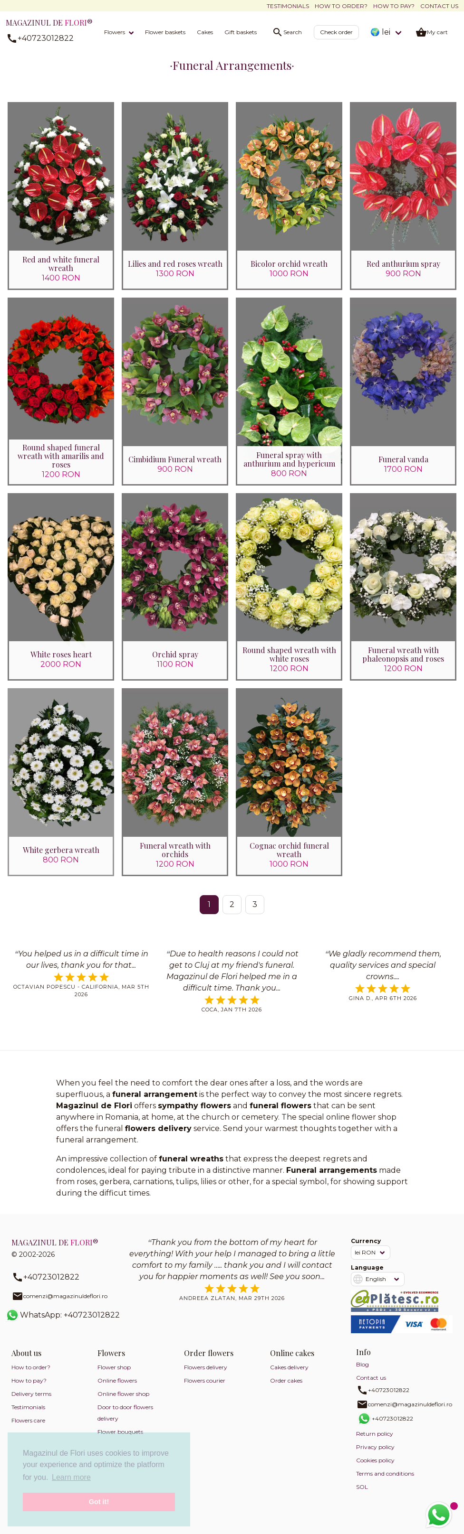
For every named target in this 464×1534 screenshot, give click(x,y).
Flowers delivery (205, 1375)
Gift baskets (240, 32)
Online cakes (292, 1361)
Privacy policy (375, 1455)
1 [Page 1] (209, 912)
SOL (362, 1494)
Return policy (374, 1441)
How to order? (341, 5)
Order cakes (286, 1388)
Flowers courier (204, 1388)
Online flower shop (123, 1401)
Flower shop (114, 1375)
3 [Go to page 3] (254, 912)
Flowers (114, 32)
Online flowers (117, 1388)
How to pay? (394, 5)
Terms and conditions (385, 1481)
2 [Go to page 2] (232, 912)
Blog (362, 1372)
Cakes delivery (289, 1375)
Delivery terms (31, 1401)
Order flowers (208, 1361)
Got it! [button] (99, 1502)
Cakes (205, 32)
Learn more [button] (71, 1477)
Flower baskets (165, 32)
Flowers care (28, 1428)
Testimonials (288, 5)
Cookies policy (375, 1468)
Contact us (439, 5)
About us (26, 1361)
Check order (336, 32)
